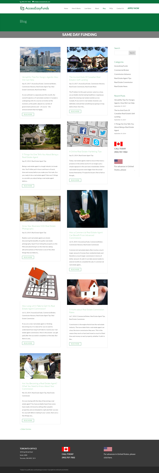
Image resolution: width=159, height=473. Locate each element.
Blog (104, 8)
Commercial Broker (50, 84)
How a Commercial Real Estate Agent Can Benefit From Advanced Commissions (86, 235)
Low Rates (88, 8)
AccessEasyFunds (37, 84)
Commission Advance (29, 87)
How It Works (76, 8)
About (97, 8)
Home (66, 8)
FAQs (111, 8)
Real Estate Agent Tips (43, 87)
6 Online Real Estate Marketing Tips (85, 151)
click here (130, 169)
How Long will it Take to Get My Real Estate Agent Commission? (38, 307)
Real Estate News (40, 90)
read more (28, 114)
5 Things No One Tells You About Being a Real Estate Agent (124, 127)
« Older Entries (25, 429)
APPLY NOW (133, 8)
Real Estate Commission (77, 87)
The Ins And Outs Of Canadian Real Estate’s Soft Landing (84, 78)
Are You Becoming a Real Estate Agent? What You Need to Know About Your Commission (39, 386)
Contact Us (120, 8)
